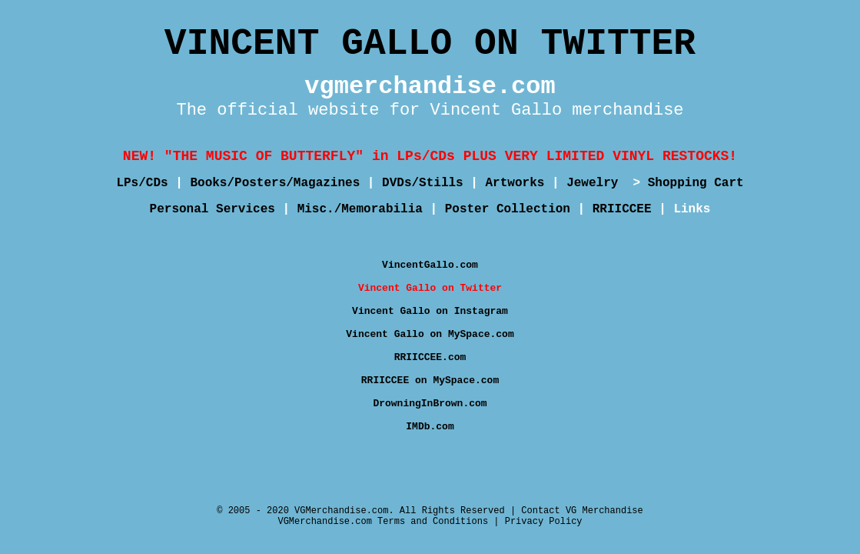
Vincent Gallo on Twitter (430, 288)
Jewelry (596, 183)
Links (691, 209)
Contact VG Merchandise (582, 511)
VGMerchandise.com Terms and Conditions (382, 521)
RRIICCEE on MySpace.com (430, 380)
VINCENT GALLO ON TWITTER (430, 44)
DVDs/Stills (422, 183)
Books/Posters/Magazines (275, 183)
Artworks (515, 183)
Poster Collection (507, 209)
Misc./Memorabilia (360, 209)
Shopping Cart (696, 183)
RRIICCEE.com (430, 357)
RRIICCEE (622, 209)
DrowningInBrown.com (429, 403)
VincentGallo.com (430, 265)
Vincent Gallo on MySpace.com (429, 334)
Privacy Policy (544, 521)
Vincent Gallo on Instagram (430, 311)
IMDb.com (429, 426)
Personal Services (212, 209)
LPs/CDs (142, 183)
